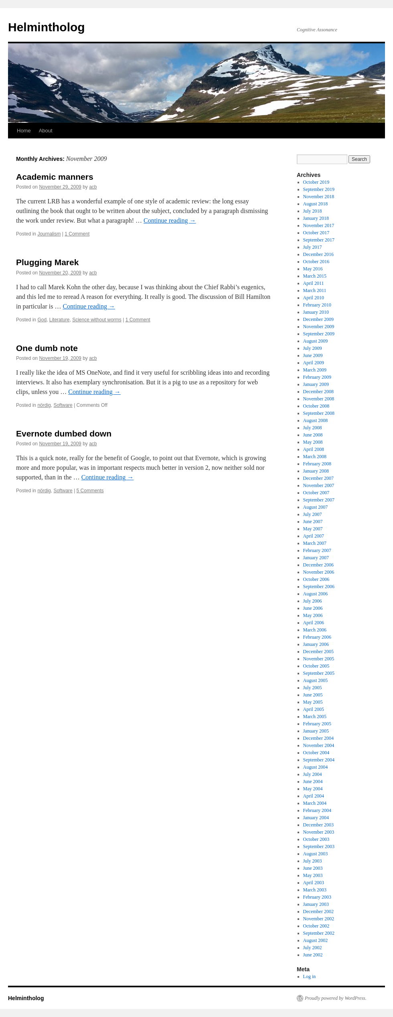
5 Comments (90, 490)
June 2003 (313, 868)
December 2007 (318, 478)
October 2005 (316, 666)
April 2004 (313, 796)
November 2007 (318, 485)
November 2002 (318, 919)
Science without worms (97, 320)
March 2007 (314, 543)
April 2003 (313, 882)
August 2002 (315, 940)
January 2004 (316, 817)
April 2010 (313, 297)
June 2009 (313, 355)
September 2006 (318, 586)
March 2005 (314, 716)
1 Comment (77, 234)
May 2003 (313, 875)
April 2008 (313, 449)
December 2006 (318, 565)
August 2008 (315, 420)
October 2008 (316, 406)
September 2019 (318, 189)
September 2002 (318, 933)
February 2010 (317, 305)
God (42, 320)
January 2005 (316, 731)
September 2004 (318, 760)
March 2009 (314, 370)
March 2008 (314, 456)
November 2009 (318, 326)
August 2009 (315, 341)
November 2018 (318, 196)
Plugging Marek (47, 262)
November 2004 (318, 745)
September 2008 (318, 413)
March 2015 (314, 276)
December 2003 (318, 825)
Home (24, 131)
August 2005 (315, 680)
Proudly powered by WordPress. (336, 998)
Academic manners (54, 176)
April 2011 (313, 283)
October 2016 (316, 261)
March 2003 (314, 890)
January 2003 (316, 904)
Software (62, 405)
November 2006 (318, 572)
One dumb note (47, 348)
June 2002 (313, 955)
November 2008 (318, 399)
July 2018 (312, 211)
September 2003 (318, 846)
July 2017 (312, 247)
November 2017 (318, 225)
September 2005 (318, 673)
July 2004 (312, 774)
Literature (59, 320)
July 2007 (312, 514)
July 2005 (312, 687)
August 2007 (315, 507)
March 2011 (314, 290)
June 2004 (313, 781)
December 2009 (318, 319)
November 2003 (318, 832)
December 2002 (318, 911)
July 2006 (312, 601)
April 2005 (313, 709)
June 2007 (313, 521)
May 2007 (313, 529)
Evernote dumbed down (63, 433)
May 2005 (313, 702)
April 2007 (313, 536)
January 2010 (316, 312)
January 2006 (316, 644)
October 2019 (316, 182)
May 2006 (313, 615)
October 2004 (316, 752)
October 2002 (316, 926)
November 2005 (318, 659)
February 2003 (317, 897)
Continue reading (170, 220)
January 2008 (316, 471)
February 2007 (317, 550)
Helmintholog (46, 27)
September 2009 (318, 334)
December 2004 (318, 738)
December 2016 (318, 254)
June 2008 (313, 435)
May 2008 (313, 442)
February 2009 (317, 377)
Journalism (49, 234)
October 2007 (316, 492)
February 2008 (317, 464)
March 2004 (314, 803)
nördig (44, 405)
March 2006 (314, 630)
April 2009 (313, 362)
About (46, 131)
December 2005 (318, 651)
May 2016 (313, 269)
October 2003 (316, 839)
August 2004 (315, 767)
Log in (309, 976)
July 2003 (312, 861)
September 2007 (318, 500)
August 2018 (315, 204)
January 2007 (316, 557)
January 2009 (316, 384)
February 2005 (317, 724)
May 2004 (313, 789)
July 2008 (312, 427)
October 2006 (316, 579)
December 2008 (318, 391)
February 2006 (317, 637)
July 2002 (312, 947)
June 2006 (313, 608)
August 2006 (315, 594)
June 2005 (313, 695)
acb (93, 187)
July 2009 (312, 348)
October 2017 (316, 232)
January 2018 (316, 218)
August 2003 (315, 854)
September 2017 (318, 240)
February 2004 (317, 810)
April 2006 (313, 622)
